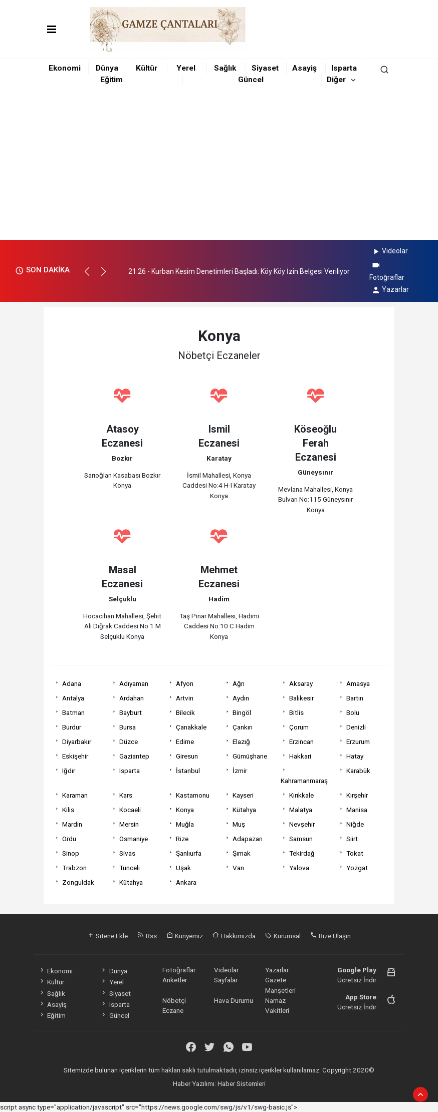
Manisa (356, 810)
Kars (125, 795)
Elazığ (241, 741)
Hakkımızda (234, 936)
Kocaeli (130, 810)
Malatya (300, 810)
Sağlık (225, 68)
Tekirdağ (302, 853)
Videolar (389, 251)
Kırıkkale (301, 795)
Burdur (71, 727)
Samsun (301, 839)
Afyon (184, 683)
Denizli (356, 727)
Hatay (354, 756)
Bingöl (242, 712)
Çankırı (243, 727)
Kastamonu (192, 795)
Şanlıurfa (188, 853)
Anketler (174, 980)
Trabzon (74, 868)
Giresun (187, 756)
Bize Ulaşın (330, 936)
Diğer (336, 79)
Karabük (358, 771)
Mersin (129, 824)
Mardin (72, 824)
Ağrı (239, 683)
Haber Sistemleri (241, 1083)
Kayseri (243, 795)
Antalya (73, 698)
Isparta (344, 68)
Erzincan (301, 741)
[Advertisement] (219, 165)
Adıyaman (133, 683)
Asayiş (304, 68)
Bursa (127, 727)
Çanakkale (191, 727)
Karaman (75, 795)
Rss (147, 936)
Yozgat (357, 868)
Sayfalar (226, 980)
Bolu (352, 712)
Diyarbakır (76, 741)
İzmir (240, 771)
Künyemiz (184, 936)
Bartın (354, 698)
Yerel (185, 68)
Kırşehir (357, 795)
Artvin (184, 698)
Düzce (128, 741)
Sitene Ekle (107, 936)
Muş (239, 824)
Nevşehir (302, 824)
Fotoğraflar (178, 970)
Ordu (69, 839)
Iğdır (68, 771)
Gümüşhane (250, 756)
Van (238, 868)
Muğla (185, 824)
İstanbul (188, 771)
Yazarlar (390, 289)
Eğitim (111, 79)
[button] (91, 276)
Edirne (185, 741)
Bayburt (130, 712)
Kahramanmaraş (304, 781)
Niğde (355, 824)
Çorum (299, 727)
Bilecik (185, 712)
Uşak (183, 868)
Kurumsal (283, 936)
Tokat (354, 853)
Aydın (241, 698)
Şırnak (242, 853)
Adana (71, 683)
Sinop (70, 853)
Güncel (251, 79)
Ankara (186, 882)
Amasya (358, 683)
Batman (73, 712)
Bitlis (296, 712)
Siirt (352, 839)
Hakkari (300, 756)
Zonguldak (78, 882)
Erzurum (358, 741)
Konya (185, 810)
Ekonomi (65, 68)
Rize (182, 839)
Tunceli (129, 868)
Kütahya (244, 810)
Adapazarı (248, 839)
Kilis (68, 810)
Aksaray (301, 683)
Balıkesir (301, 698)
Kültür (146, 68)
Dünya (107, 68)
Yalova (299, 868)
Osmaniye (133, 839)
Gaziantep (134, 756)
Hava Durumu (233, 1000)
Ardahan (131, 698)
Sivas (127, 853)
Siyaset (265, 68)
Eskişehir (75, 756)
